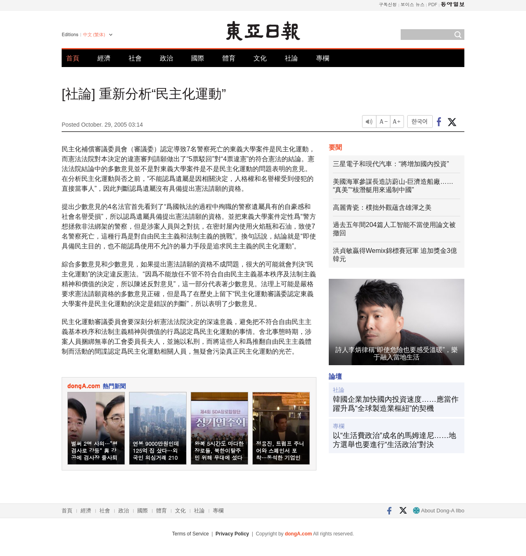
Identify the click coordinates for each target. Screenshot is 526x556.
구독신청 (388, 4)
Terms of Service (190, 534)
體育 (228, 58)
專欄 (322, 58)
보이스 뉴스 (413, 4)
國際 (197, 58)
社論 (291, 58)
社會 (135, 58)
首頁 (72, 58)
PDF (432, 4)
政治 (166, 58)
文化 (260, 58)
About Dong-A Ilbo (438, 510)
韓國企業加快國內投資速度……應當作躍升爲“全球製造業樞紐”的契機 (396, 403)
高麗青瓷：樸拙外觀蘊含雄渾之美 (382, 207)
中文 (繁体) (94, 34)
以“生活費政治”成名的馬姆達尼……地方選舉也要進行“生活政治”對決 (394, 440)
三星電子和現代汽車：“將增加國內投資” (391, 163)
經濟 (104, 58)
